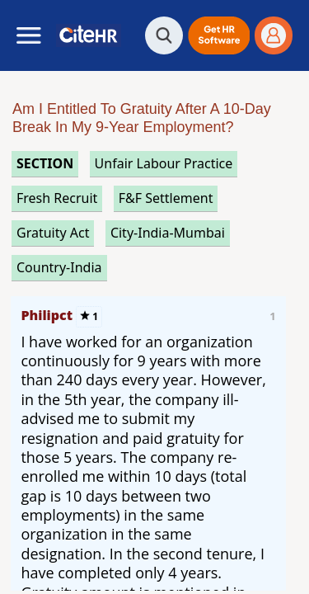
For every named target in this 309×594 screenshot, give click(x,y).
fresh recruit (56, 198)
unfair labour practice (164, 163)
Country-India (59, 267)
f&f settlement (166, 198)
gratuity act (52, 233)
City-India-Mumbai (167, 233)
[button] (219, 35)
